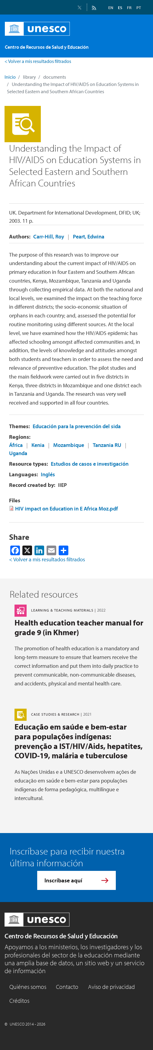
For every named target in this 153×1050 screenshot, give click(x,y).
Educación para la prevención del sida (77, 426)
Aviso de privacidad (111, 986)
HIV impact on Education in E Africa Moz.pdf (66, 508)
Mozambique (68, 444)
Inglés (48, 474)
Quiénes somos (27, 986)
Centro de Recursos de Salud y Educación (61, 936)
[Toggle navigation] (137, 45)
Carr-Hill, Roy (48, 236)
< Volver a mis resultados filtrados (38, 61)
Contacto (67, 986)
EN (110, 7)
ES (120, 7)
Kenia (37, 444)
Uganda (18, 453)
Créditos (19, 1000)
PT (138, 7)
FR (129, 7)
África (16, 444)
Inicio (10, 77)
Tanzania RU (107, 444)
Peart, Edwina (88, 236)
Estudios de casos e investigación (90, 463)
